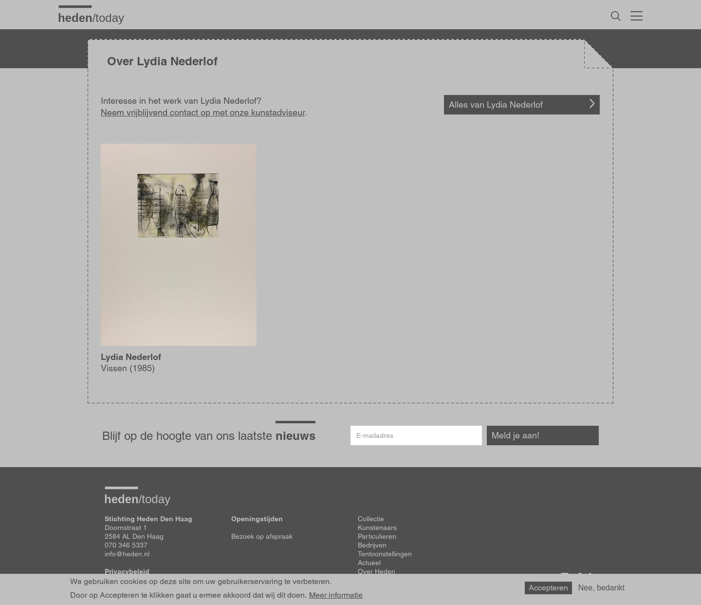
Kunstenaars (377, 527)
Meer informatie (336, 595)
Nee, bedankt (601, 588)
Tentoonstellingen (385, 554)
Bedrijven (372, 545)
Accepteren (548, 587)
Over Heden (376, 571)
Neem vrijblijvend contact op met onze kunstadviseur (203, 112)
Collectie (371, 519)
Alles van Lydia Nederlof (496, 104)
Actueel (369, 563)
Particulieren (377, 536)
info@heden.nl (127, 554)
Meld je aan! (515, 435)
